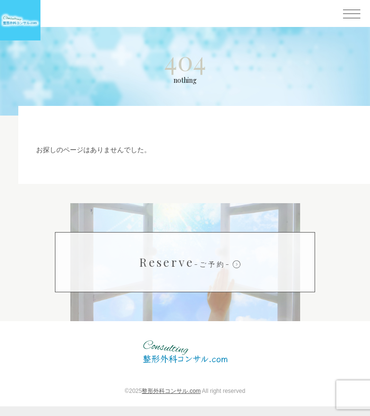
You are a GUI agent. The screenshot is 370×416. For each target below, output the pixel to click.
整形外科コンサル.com (171, 400)
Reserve (185, 271)
